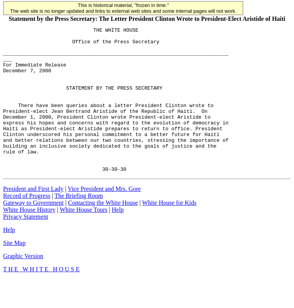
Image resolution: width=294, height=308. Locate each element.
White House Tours (84, 238)
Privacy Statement (25, 245)
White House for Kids (169, 231)
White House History (29, 238)
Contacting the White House (103, 231)
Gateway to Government (33, 231)
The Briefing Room (79, 224)
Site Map (14, 272)
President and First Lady (33, 217)
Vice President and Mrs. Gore (104, 217)
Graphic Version (23, 285)
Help (118, 238)
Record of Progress (26, 224)
